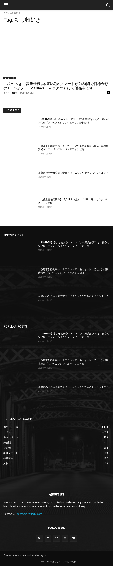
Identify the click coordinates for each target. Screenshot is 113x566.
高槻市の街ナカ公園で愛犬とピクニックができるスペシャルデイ (73, 172)
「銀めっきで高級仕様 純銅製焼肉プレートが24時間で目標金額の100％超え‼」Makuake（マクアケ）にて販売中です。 (55, 86)
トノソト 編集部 (10, 92)
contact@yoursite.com (29, 513)
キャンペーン (10, 78)
